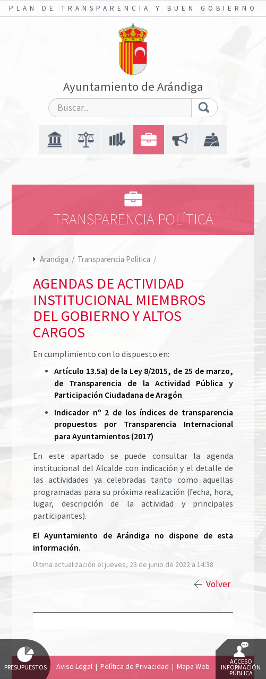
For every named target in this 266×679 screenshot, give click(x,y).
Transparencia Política (115, 259)
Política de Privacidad (134, 666)
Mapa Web (193, 666)
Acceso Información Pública (241, 659)
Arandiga (54, 259)
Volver (218, 584)
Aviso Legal (74, 666)
